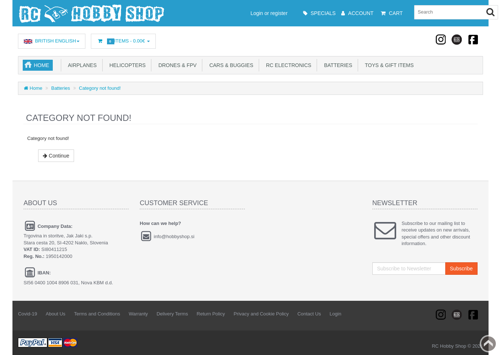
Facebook (472, 39)
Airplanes (81, 65)
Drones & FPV (175, 65)
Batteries (336, 65)
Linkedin (457, 39)
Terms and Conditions (97, 314)
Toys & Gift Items (388, 65)
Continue (56, 156)
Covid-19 (27, 314)
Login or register (253, 13)
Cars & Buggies (229, 65)
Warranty (138, 314)
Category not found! (100, 88)
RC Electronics (287, 65)
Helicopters (126, 65)
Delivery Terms (172, 314)
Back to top (488, 343)
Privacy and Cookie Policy (260, 314)
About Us (55, 314)
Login (335, 314)
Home (41, 65)
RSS (441, 39)
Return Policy (211, 314)
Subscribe (461, 268)
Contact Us (309, 314)
